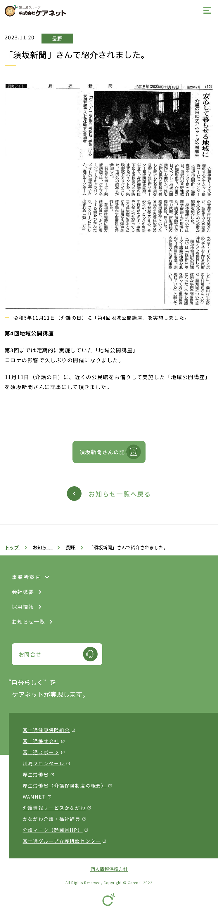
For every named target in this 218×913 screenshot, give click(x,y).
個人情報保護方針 (109, 868)
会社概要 (23, 591)
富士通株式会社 (41, 741)
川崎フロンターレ (44, 763)
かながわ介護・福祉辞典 (51, 818)
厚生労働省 (36, 774)
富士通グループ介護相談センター (62, 840)
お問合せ (30, 654)
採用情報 (23, 606)
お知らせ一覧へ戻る (120, 493)
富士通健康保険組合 (46, 729)
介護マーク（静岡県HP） (53, 829)
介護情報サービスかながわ (54, 807)
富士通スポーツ (41, 752)
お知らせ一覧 (28, 621)
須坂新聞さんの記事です (110, 452)
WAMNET (34, 796)
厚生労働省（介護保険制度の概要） (65, 785)
